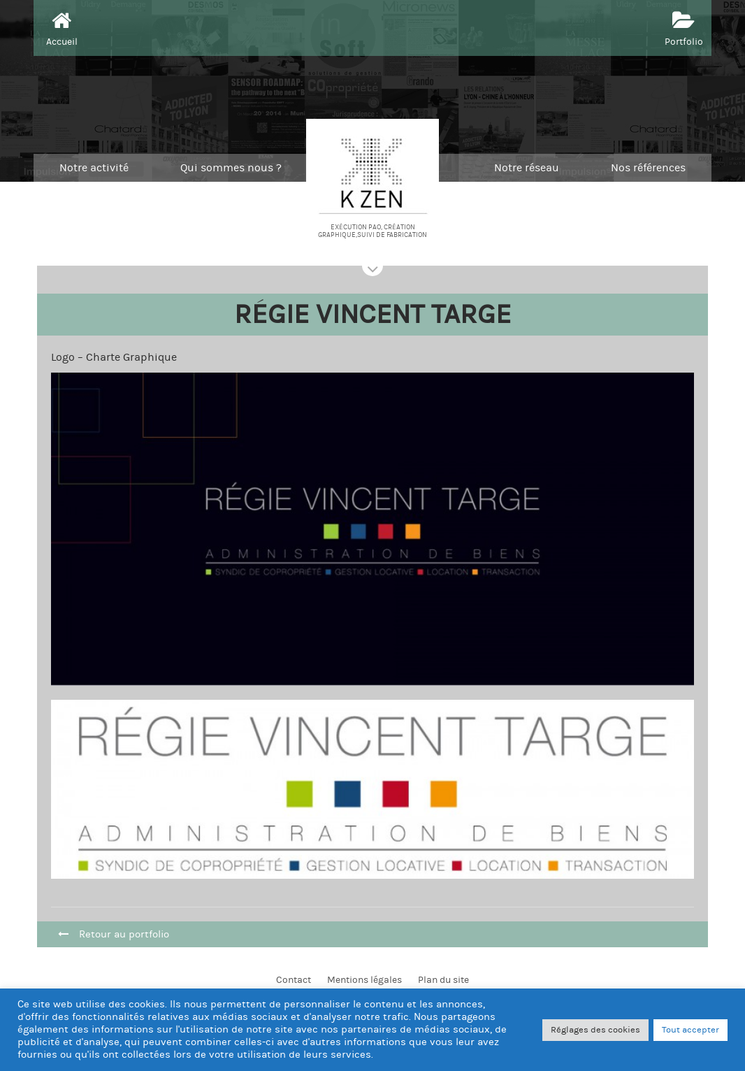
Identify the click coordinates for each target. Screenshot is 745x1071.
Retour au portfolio (113, 934)
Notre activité (94, 167)
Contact (293, 980)
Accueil (62, 27)
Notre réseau (526, 167)
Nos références (648, 167)
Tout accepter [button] (690, 1030)
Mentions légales (364, 980)
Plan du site (443, 980)
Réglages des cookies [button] (595, 1030)
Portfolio (684, 27)
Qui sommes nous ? (231, 167)
